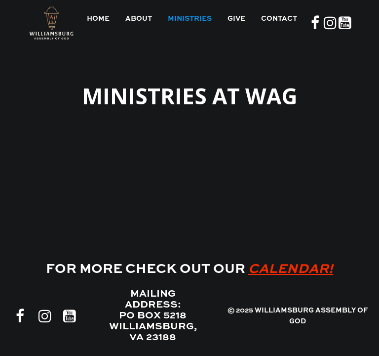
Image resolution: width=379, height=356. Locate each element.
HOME (98, 18)
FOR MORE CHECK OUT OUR (189, 269)
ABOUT (138, 18)
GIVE (236, 18)
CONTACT (279, 18)
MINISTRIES (190, 18)
